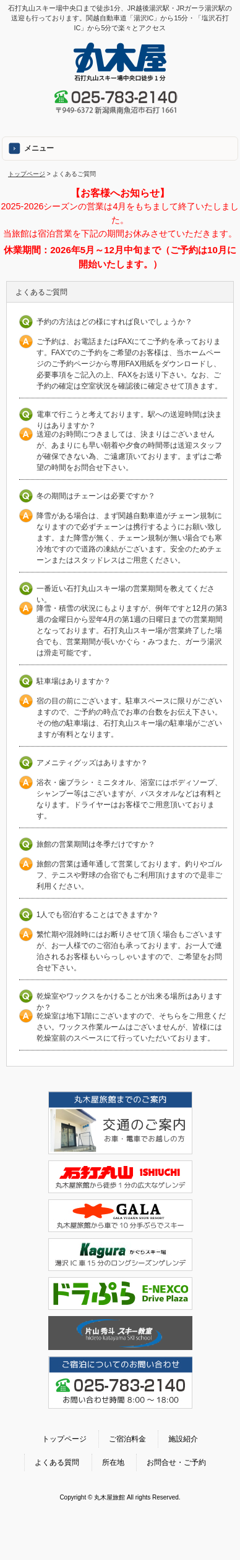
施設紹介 (183, 1439)
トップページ (26, 173)
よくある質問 (57, 1462)
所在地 (113, 1462)
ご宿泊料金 (127, 1439)
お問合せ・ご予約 (176, 1462)
